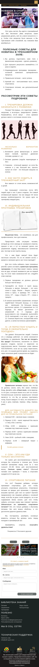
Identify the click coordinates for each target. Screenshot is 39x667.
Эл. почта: (6, 575)
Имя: (4, 568)
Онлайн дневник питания (15, 447)
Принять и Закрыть (19, 665)
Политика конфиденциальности (19, 661)
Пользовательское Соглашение (19, 663)
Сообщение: (7, 581)
